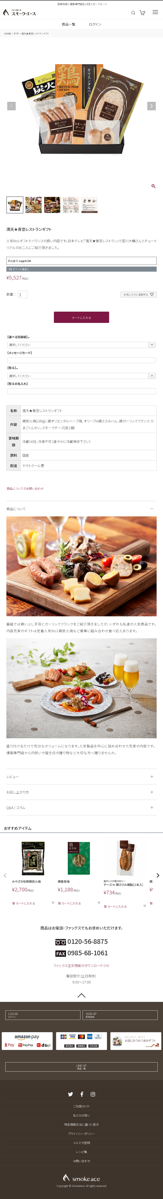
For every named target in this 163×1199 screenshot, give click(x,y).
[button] (5, 875)
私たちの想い (81, 1115)
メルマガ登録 (81, 1143)
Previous (11, 106)
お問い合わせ (81, 1161)
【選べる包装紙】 (19, 337)
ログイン (95, 24)
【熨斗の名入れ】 (17, 384)
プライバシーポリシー (81, 1133)
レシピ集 (81, 1152)
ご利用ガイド (81, 1106)
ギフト (16, 33)
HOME (7, 33)
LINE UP (81, 1066)
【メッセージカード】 (19, 353)
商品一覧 (68, 24)
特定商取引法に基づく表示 (81, 1124)
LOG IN (38, 1015)
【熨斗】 (13, 368)
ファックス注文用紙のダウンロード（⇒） (81, 965)
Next (151, 106)
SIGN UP (116, 1015)
